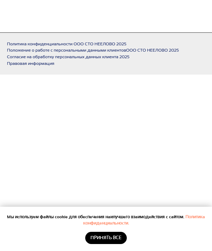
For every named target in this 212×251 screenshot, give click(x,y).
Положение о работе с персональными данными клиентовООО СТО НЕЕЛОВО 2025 (93, 50)
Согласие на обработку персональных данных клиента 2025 (68, 56)
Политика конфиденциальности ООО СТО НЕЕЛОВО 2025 (66, 43)
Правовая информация (30, 63)
